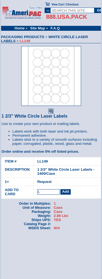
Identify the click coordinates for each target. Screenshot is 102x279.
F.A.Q (55, 28)
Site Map (37, 28)
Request (44, 182)
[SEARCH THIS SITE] (72, 10)
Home (20, 28)
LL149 (42, 161)
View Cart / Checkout (64, 4)
